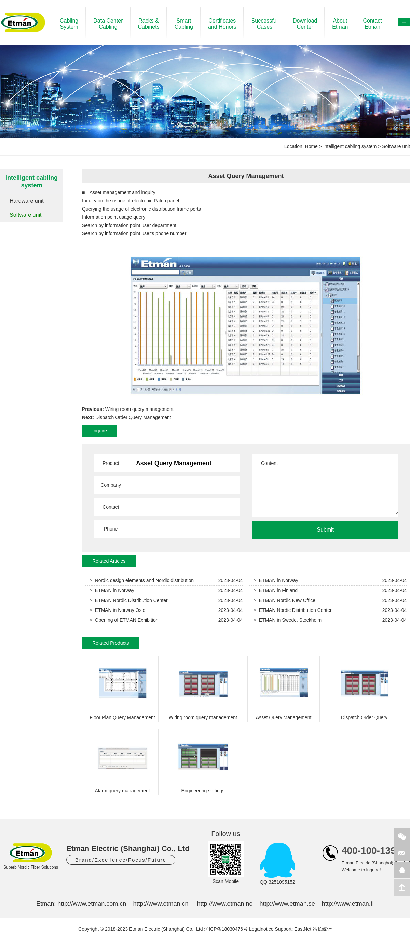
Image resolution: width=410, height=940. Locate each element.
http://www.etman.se (287, 903)
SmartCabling (184, 24)
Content (269, 463)
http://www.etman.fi (348, 903)
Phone (111, 529)
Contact (110, 507)
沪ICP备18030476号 (226, 929)
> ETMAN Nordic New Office (284, 600)
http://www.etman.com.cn (91, 903)
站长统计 (322, 929)
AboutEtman (340, 24)
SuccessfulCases (264, 24)
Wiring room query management (139, 409)
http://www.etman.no (224, 903)
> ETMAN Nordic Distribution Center (129, 600)
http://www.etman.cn (160, 903)
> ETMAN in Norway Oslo (118, 610)
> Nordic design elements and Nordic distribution (142, 580)
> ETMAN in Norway (276, 580)
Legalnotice (261, 929)
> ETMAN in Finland (276, 590)
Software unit (396, 146)
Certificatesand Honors (222, 24)
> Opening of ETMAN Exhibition (124, 620)
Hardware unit (27, 201)
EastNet (302, 929)
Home (311, 146)
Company (110, 485)
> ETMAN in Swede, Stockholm (288, 620)
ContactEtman (372, 24)
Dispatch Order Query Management (133, 417)
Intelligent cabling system (350, 146)
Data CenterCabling (108, 24)
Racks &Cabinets (149, 24)
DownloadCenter (305, 24)
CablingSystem (69, 24)
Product (110, 463)
